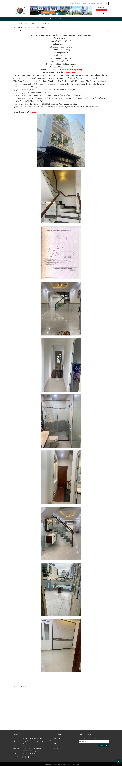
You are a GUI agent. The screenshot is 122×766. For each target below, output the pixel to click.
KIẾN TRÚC (52, 18)
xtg (78, 764)
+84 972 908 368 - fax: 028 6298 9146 (32, 748)
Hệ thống (56, 743)
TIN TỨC (75, 18)
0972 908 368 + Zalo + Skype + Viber (31, 751)
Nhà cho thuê (57, 738)
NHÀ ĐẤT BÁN (23, 18)
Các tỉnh (56, 748)
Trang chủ (17, 23)
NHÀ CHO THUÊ (34, 18)
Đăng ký (103, 745)
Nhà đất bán (57, 741)
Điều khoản (99, 3)
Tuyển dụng (92, 3)
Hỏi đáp (84, 3)
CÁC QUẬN (44, 18)
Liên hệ (78, 3)
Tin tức (22, 31)
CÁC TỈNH (59, 18)
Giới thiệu (71, 3)
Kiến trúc (56, 746)
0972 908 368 (101, 10)
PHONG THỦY (67, 18)
